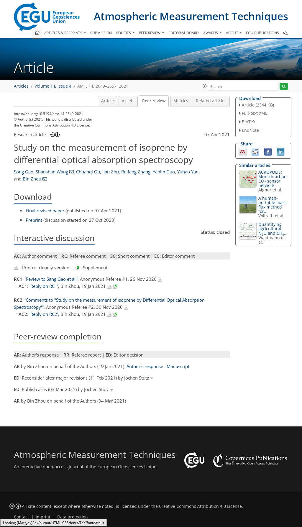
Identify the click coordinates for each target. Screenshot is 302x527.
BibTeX (248, 121)
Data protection (72, 517)
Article (107, 101)
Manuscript (178, 366)
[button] (205, 86)
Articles (21, 86)
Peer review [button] (150, 32)
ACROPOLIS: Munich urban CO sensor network (272, 178)
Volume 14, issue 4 (53, 86)
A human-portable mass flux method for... (272, 204)
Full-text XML (254, 113)
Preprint (34, 220)
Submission (101, 32)
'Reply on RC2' (43, 314)
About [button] (232, 32)
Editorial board (183, 32)
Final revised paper (45, 211)
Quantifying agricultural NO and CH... (273, 228)
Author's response (145, 366)
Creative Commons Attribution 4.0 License (200, 506)
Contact (21, 517)
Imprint (43, 517)
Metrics (180, 101)
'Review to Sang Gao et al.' (51, 279)
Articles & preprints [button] (63, 32)
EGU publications (262, 32)
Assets (128, 101)
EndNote (250, 130)
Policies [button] (124, 32)
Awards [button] (211, 32)
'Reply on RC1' (43, 286)
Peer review (153, 101)
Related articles (211, 101)
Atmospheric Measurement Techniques (191, 16)
